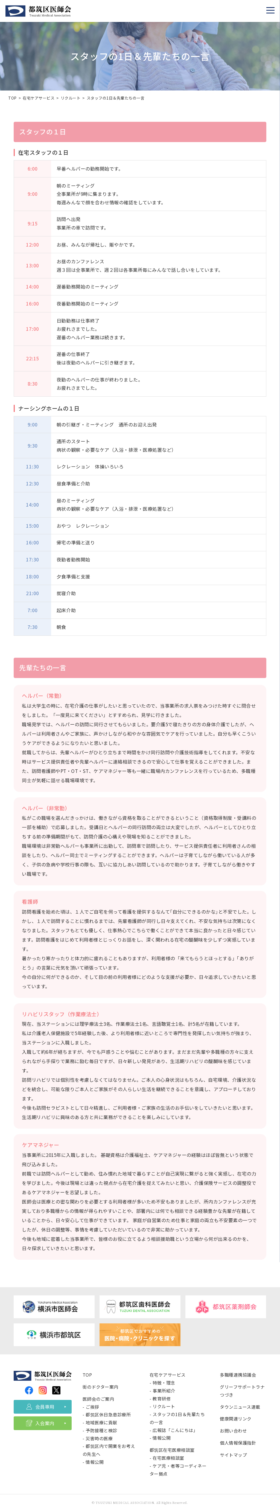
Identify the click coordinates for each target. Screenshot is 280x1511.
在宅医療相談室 (168, 1457)
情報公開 (95, 1462)
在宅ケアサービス (38, 98)
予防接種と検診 (101, 1430)
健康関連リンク (236, 1418)
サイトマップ (233, 1454)
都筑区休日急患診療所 (108, 1414)
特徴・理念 (164, 1382)
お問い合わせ (233, 1430)
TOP (12, 98)
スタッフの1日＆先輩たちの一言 (116, 98)
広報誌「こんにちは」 (175, 1430)
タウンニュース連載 (240, 1406)
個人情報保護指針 (238, 1442)
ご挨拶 (92, 1406)
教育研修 (162, 1398)
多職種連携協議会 (238, 1374)
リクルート (71, 98)
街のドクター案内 (100, 1386)
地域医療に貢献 (101, 1422)
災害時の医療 (99, 1438)
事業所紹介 (164, 1390)
